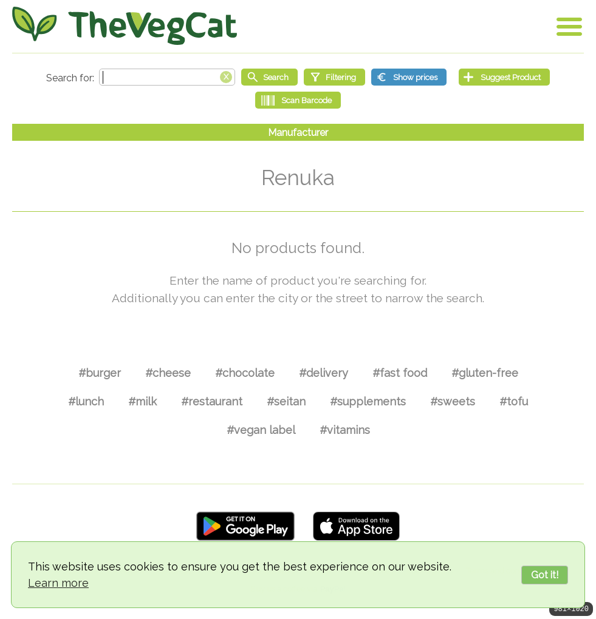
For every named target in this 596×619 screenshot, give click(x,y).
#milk (142, 401)
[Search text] (167, 77)
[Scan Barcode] (298, 100)
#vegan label (261, 430)
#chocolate (245, 373)
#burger (99, 373)
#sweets (452, 401)
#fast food (399, 373)
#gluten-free (484, 373)
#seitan (286, 401)
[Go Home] (124, 26)
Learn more (58, 583)
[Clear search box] (226, 76)
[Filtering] (334, 77)
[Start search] (269, 77)
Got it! (544, 575)
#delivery (323, 373)
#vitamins (345, 430)
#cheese (168, 373)
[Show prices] (409, 77)
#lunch (86, 401)
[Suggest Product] (504, 77)
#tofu (513, 401)
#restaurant (211, 401)
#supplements (368, 401)
